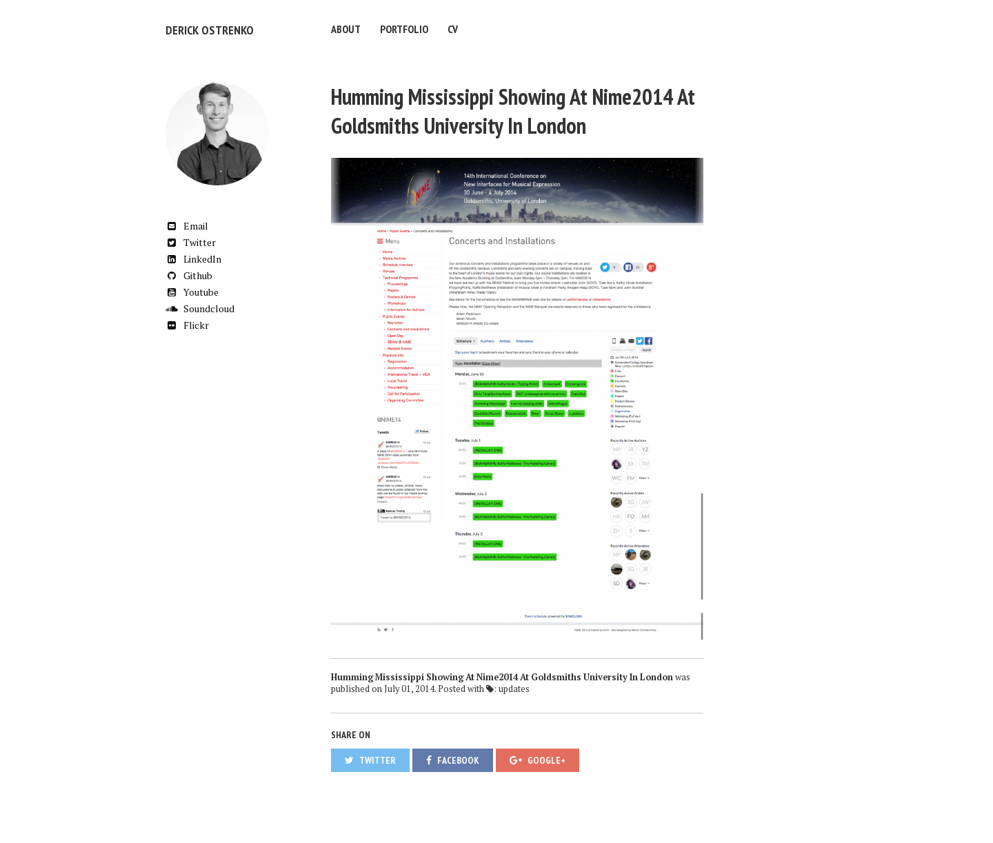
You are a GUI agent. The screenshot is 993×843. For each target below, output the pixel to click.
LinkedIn (193, 256)
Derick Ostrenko (205, 29)
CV (453, 29)
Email (187, 223)
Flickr (187, 322)
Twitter (191, 240)
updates (514, 687)
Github (189, 273)
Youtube (192, 289)
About (346, 29)
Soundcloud (200, 306)
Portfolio (404, 29)
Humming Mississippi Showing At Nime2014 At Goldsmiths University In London (513, 109)
